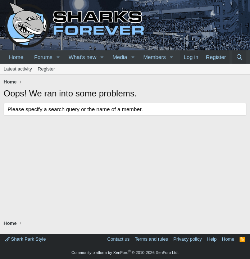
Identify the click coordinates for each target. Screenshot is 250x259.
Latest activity (18, 69)
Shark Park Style (25, 239)
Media (120, 57)
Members (154, 57)
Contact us (118, 239)
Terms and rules (151, 239)
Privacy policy (187, 239)
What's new (82, 57)
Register (46, 69)
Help (212, 239)
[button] (58, 57)
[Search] (239, 57)
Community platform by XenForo (125, 252)
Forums (43, 57)
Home (16, 57)
